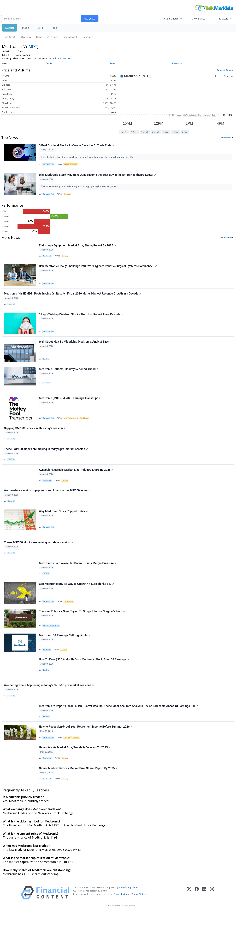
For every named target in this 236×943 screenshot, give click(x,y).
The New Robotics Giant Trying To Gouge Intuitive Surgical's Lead (82, 632)
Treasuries (87, 36)
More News (226, 137)
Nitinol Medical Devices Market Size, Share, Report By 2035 (78, 798)
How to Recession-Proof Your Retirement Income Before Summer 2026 (86, 754)
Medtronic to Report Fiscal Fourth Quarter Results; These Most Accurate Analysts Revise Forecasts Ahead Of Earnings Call (119, 732)
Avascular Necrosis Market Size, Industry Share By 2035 (76, 483)
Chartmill (11, 309)
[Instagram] (212, 924)
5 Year (185, 132)
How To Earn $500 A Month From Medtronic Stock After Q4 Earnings (84, 682)
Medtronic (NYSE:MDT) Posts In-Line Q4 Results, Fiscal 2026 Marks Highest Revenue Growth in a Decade (72, 298)
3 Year (175, 132)
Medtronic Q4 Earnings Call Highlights (65, 657)
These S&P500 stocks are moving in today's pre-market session (46, 461)
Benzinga (46, 366)
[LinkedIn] (204, 924)
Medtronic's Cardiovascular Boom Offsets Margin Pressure (78, 582)
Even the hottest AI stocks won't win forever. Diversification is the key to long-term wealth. (87, 157)
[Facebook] (196, 924)
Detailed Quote (224, 70)
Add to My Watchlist (67, 58)
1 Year (166, 132)
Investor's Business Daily (52, 646)
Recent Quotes (170, 18)
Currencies (52, 36)
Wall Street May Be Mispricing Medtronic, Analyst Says (75, 349)
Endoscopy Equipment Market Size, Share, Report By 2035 (77, 248)
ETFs (40, 27)
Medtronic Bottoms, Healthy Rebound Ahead (69, 377)
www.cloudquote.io (128, 918)
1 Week (134, 132)
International (70, 36)
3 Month (155, 132)
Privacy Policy (120, 925)
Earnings (65, 671)
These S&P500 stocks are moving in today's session (38, 560)
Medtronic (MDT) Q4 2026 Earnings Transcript (70, 408)
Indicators (223, 18)
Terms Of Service (140, 925)
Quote (49, 63)
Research (177, 63)
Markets (9, 27)
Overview (26, 36)
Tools (54, 27)
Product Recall (70, 621)
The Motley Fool (49, 165)
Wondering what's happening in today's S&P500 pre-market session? (49, 710)
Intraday (123, 132)
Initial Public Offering (72, 428)
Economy (68, 196)
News (39, 36)
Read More (226, 239)
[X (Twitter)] (189, 924)
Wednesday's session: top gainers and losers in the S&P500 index (47, 505)
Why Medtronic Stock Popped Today (63, 527)
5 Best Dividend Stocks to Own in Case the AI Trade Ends (76, 145)
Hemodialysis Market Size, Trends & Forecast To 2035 (75, 776)
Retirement (78, 765)
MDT (33, 46)
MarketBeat (47, 391)
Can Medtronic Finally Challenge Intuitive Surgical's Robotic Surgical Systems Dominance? (98, 270)
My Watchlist (198, 18)
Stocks (25, 27)
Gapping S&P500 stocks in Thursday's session (35, 439)
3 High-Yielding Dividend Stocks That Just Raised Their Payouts (81, 320)
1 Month (144, 132)
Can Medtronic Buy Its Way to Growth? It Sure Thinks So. (76, 604)
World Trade (86, 428)
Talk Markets (47, 259)
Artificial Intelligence (72, 165)
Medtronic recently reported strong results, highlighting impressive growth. (80, 188)
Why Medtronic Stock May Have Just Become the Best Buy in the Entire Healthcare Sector (97, 176)
